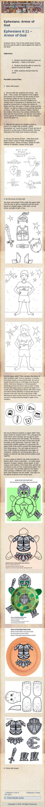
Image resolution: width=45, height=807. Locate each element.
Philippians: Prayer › (33, 794)
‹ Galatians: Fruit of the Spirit (12, 794)
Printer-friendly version (15, 798)
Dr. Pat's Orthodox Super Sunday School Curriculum (22, 5)
